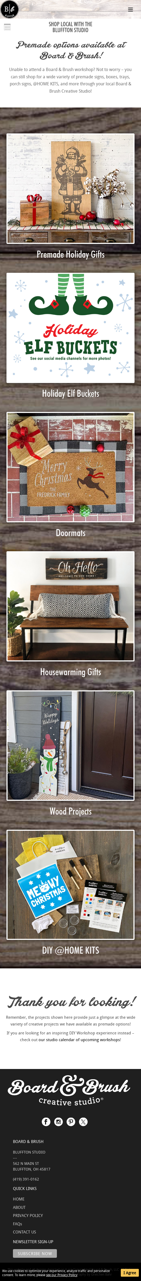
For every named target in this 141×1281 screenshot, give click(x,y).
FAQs (17, 1223)
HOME (19, 1199)
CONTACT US (24, 1232)
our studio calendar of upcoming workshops (79, 1039)
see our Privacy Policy (61, 1275)
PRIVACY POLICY (28, 1215)
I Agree (129, 1272)
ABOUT (19, 1207)
